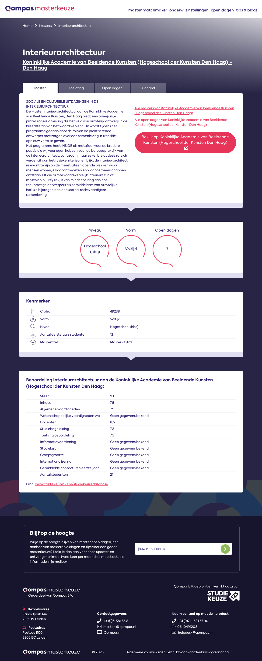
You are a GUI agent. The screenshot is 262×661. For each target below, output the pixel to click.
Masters (45, 26)
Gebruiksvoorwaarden (183, 652)
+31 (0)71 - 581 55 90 (190, 621)
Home (28, 26)
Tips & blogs (246, 10)
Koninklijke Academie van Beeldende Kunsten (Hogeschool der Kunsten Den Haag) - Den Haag (127, 65)
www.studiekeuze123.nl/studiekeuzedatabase (71, 484)
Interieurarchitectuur (74, 26)
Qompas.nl (109, 632)
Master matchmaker (147, 10)
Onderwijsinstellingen (189, 10)
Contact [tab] (148, 88)
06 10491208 (184, 627)
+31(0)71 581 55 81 (113, 621)
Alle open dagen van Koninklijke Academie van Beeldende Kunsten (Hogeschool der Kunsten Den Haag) (181, 122)
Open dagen (222, 10)
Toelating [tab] (76, 88)
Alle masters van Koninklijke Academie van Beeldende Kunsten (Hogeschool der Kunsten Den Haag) (184, 110)
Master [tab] (40, 88)
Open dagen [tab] (112, 88)
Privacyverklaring (215, 652)
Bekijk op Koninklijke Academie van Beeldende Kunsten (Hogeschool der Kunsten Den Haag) (185, 142)
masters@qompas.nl (116, 627)
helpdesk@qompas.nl (192, 632)
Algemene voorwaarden (146, 652)
